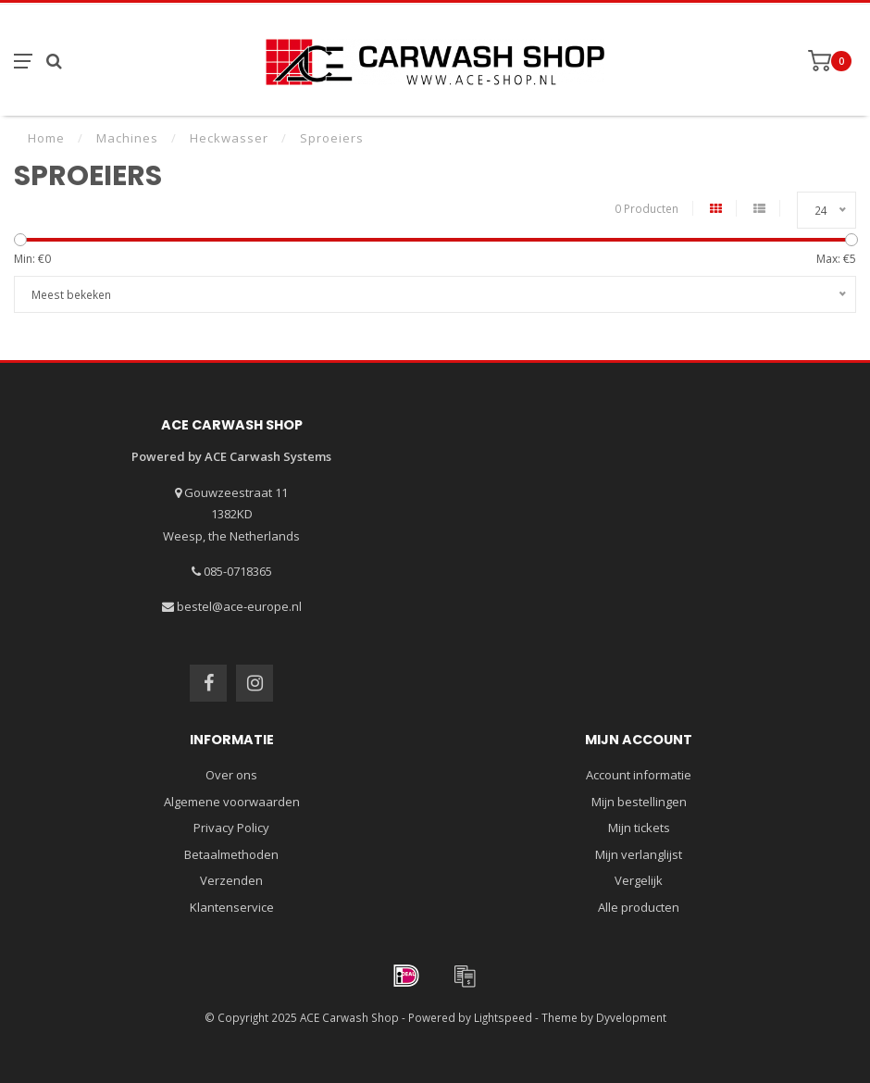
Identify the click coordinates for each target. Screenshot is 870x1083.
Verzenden (231, 880)
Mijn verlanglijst (638, 854)
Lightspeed (503, 1017)
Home (46, 138)
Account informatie (638, 774)
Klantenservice (232, 907)
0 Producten (646, 208)
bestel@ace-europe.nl (239, 606)
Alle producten (638, 907)
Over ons (231, 774)
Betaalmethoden (231, 854)
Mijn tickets (639, 827)
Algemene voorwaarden (232, 801)
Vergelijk (639, 880)
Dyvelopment (631, 1017)
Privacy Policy (231, 827)
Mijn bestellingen (639, 801)
